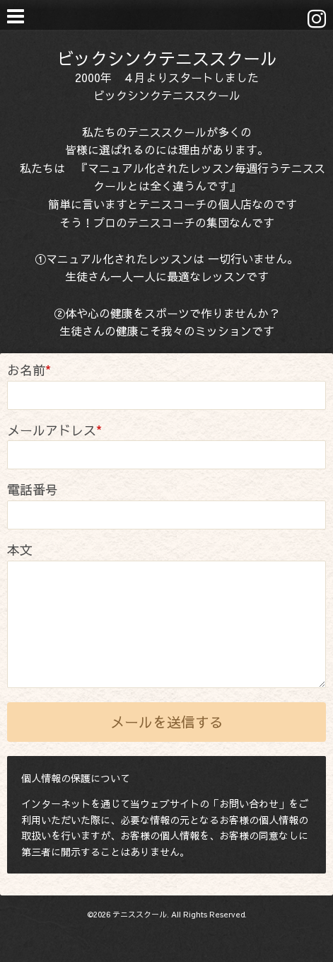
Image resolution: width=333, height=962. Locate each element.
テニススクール (139, 914)
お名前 (29, 370)
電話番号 (32, 489)
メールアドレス (54, 430)
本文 (20, 550)
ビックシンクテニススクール (167, 58)
